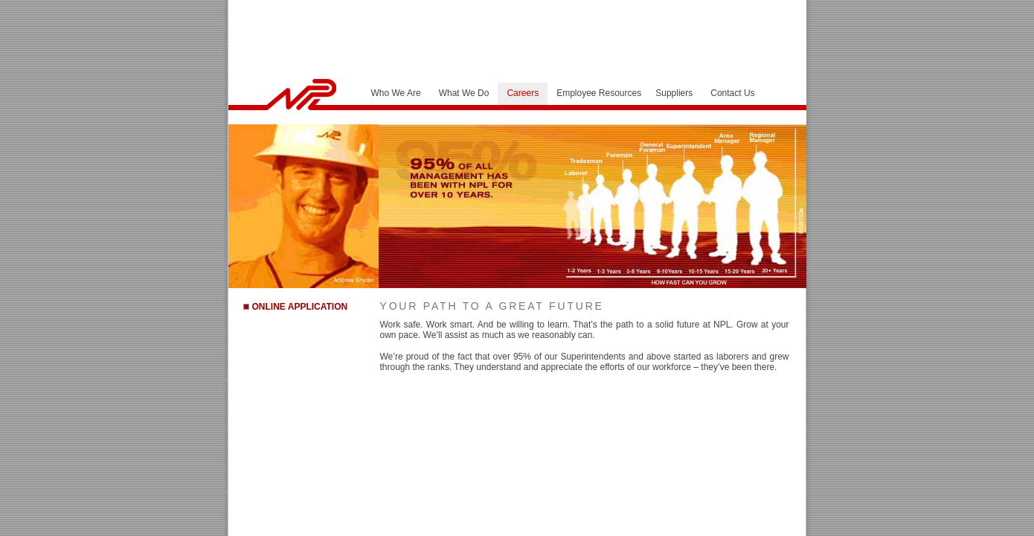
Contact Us (732, 93)
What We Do (464, 93)
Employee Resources (598, 93)
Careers (523, 93)
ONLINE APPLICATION (300, 307)
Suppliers (674, 93)
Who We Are (396, 93)
